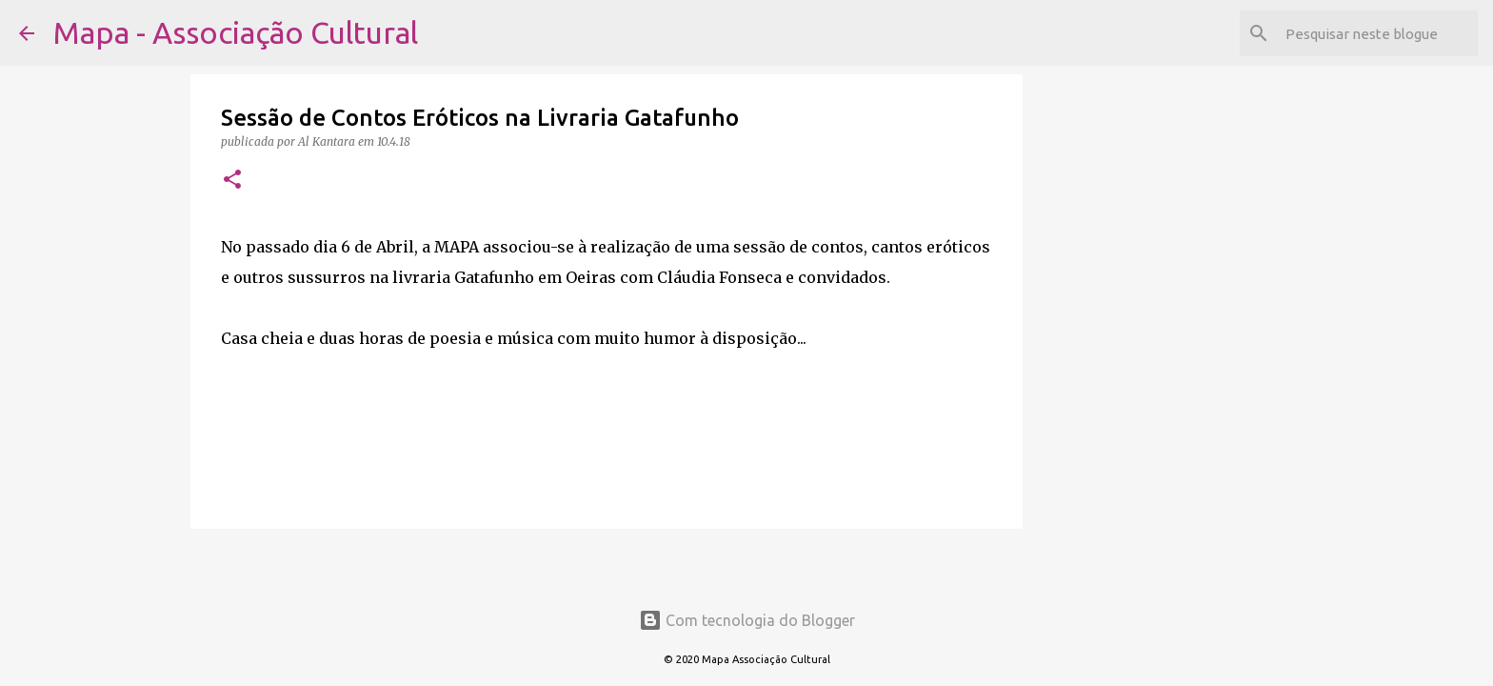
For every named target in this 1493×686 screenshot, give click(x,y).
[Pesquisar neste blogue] (1378, 33)
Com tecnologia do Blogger (747, 620)
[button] (232, 180)
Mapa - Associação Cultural (235, 32)
